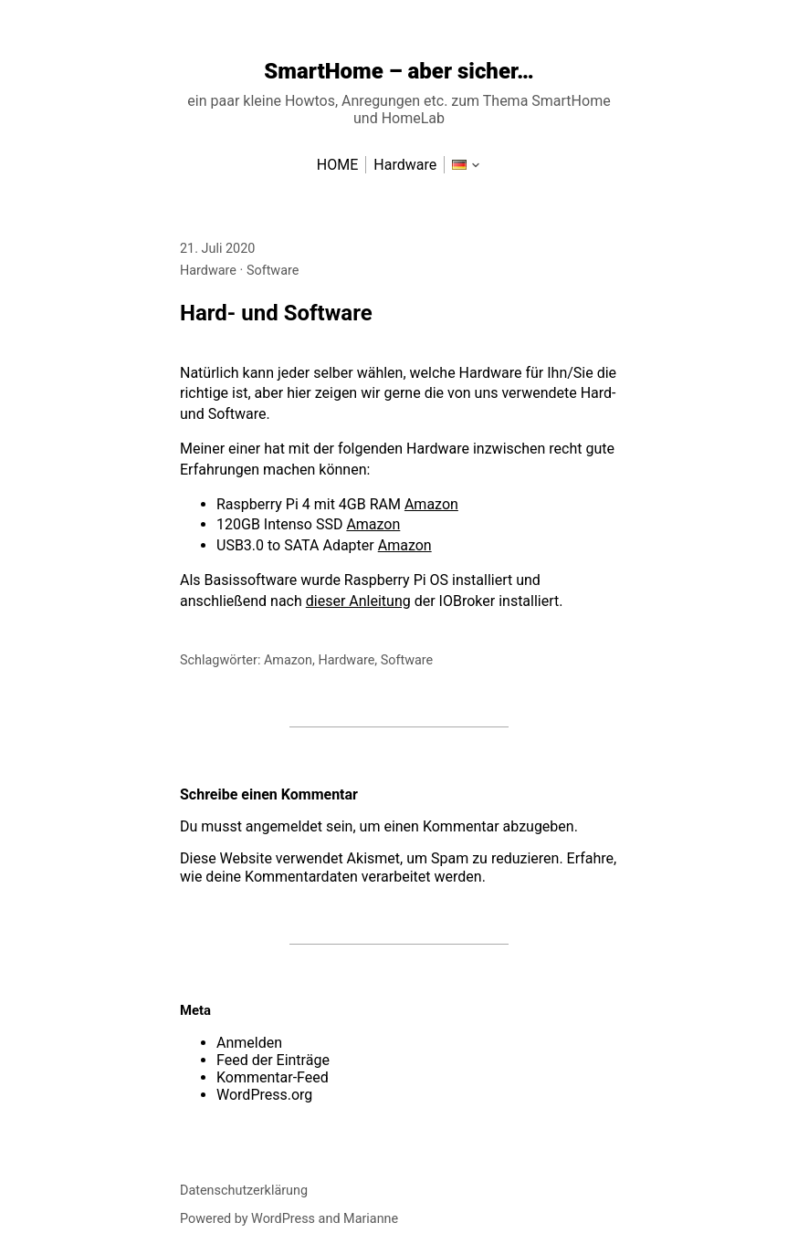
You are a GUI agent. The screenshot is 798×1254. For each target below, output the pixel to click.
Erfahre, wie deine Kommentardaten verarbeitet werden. (398, 867)
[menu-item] (459, 164)
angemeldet (284, 826)
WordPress (283, 1219)
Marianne (370, 1219)
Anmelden (249, 1042)
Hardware (208, 270)
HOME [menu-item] (337, 164)
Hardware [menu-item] (404, 164)
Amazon (431, 504)
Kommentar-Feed (272, 1077)
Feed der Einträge (273, 1060)
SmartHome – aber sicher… (398, 71)
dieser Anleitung (358, 601)
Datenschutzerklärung (244, 1190)
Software (273, 270)
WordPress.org (264, 1094)
